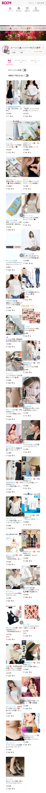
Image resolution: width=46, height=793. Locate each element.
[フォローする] (38, 52)
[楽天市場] (40, 3)
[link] (14, 92)
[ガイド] (31, 3)
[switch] (24, 70)
